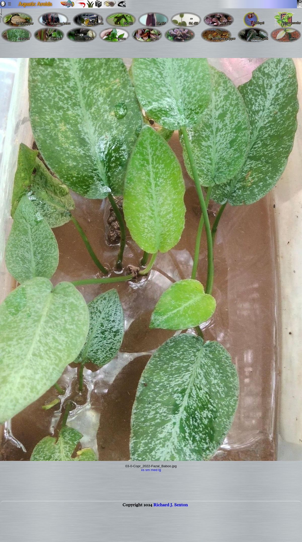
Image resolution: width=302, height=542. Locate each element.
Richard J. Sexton (170, 508)
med (154, 470)
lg (159, 470)
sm (147, 470)
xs (142, 470)
